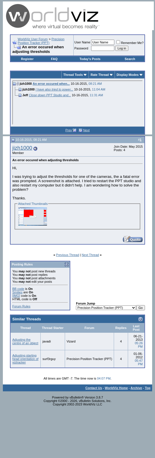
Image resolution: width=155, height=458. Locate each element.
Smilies (17, 292)
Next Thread (90, 255)
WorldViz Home (116, 388)
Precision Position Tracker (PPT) (41, 41)
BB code (18, 288)
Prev (68, 130)
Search (130, 59)
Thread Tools (73, 74)
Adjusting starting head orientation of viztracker (25, 359)
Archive (136, 388)
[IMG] (16, 295)
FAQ (54, 59)
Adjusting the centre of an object (25, 341)
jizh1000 (22, 148)
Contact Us (93, 388)
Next (86, 130)
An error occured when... (51, 83)
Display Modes (128, 74)
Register (27, 59)
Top (147, 388)
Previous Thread (67, 255)
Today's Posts (89, 59)
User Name (82, 42)
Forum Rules (21, 306)
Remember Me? (130, 43)
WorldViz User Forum (33, 39)
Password (81, 48)
